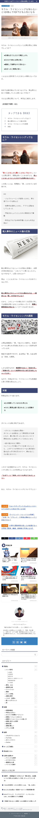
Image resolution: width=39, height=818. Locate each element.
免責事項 (26, 813)
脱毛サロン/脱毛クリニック (15, 678)
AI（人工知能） (20, 746)
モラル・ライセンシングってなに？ (19, 118)
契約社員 (21, 724)
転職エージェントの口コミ (21, 717)
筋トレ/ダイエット (21, 700)
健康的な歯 (21, 687)
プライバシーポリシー (16, 813)
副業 (20, 732)
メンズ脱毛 (21, 670)
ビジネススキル (21, 760)
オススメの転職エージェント (21, 715)
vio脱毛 (10, 672)
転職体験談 (21, 710)
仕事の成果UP (20, 755)
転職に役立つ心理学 (21, 721)
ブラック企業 (21, 728)
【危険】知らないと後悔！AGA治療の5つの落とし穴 (20, 801)
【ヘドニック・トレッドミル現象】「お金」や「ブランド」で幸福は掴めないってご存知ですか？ (19, 517)
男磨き (20, 666)
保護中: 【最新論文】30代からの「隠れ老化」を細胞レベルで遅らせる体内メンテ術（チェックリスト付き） (20, 778)
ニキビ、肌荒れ (21, 698)
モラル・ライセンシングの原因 (18, 124)
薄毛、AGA (21, 685)
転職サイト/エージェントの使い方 (21, 719)
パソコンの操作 (21, 764)
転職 (20, 707)
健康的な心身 (21, 762)
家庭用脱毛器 (11, 680)
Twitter (21, 742)
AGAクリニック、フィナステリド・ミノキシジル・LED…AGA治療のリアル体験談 (19, 795)
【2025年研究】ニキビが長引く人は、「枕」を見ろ (19, 785)
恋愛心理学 (21, 696)
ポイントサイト (21, 740)
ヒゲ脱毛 (10, 682)
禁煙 (21, 692)
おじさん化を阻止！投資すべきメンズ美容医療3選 (19, 789)
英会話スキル (20, 751)
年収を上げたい (21, 713)
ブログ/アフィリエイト (21, 736)
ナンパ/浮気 (21, 694)
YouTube (21, 738)
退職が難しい (21, 726)
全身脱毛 (10, 674)
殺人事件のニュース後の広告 (17, 121)
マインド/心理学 (5, 5)
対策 (9, 126)
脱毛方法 (10, 676)
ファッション (21, 689)
